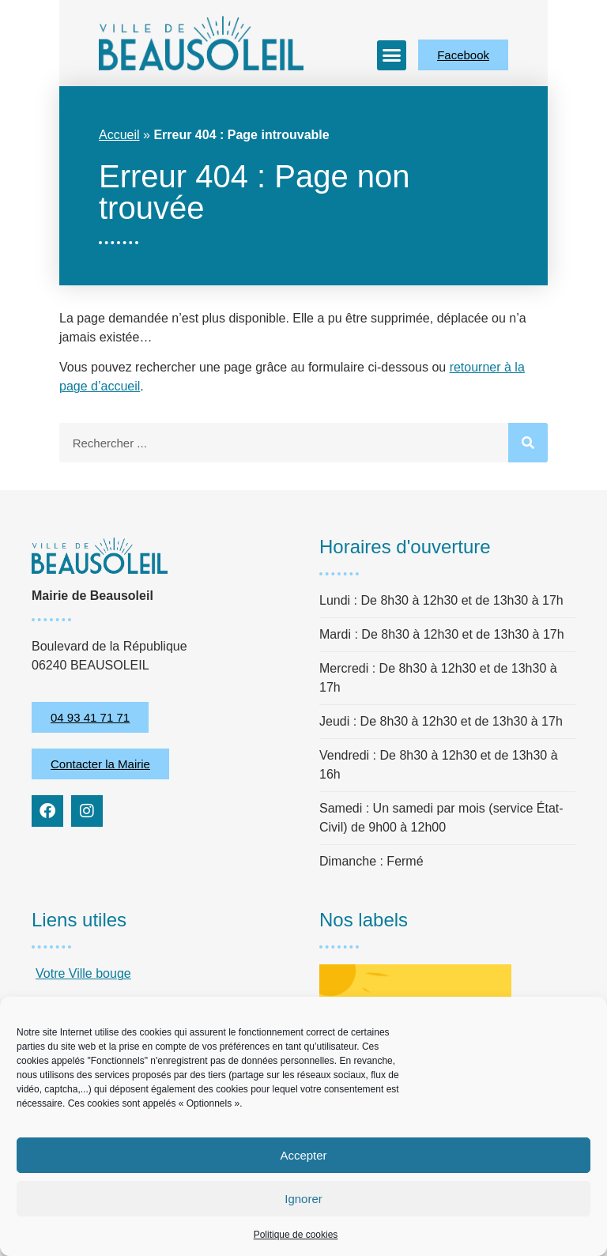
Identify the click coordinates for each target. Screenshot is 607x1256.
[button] (392, 55)
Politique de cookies (296, 1234)
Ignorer (303, 1198)
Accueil (119, 134)
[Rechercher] (528, 442)
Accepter (303, 1155)
